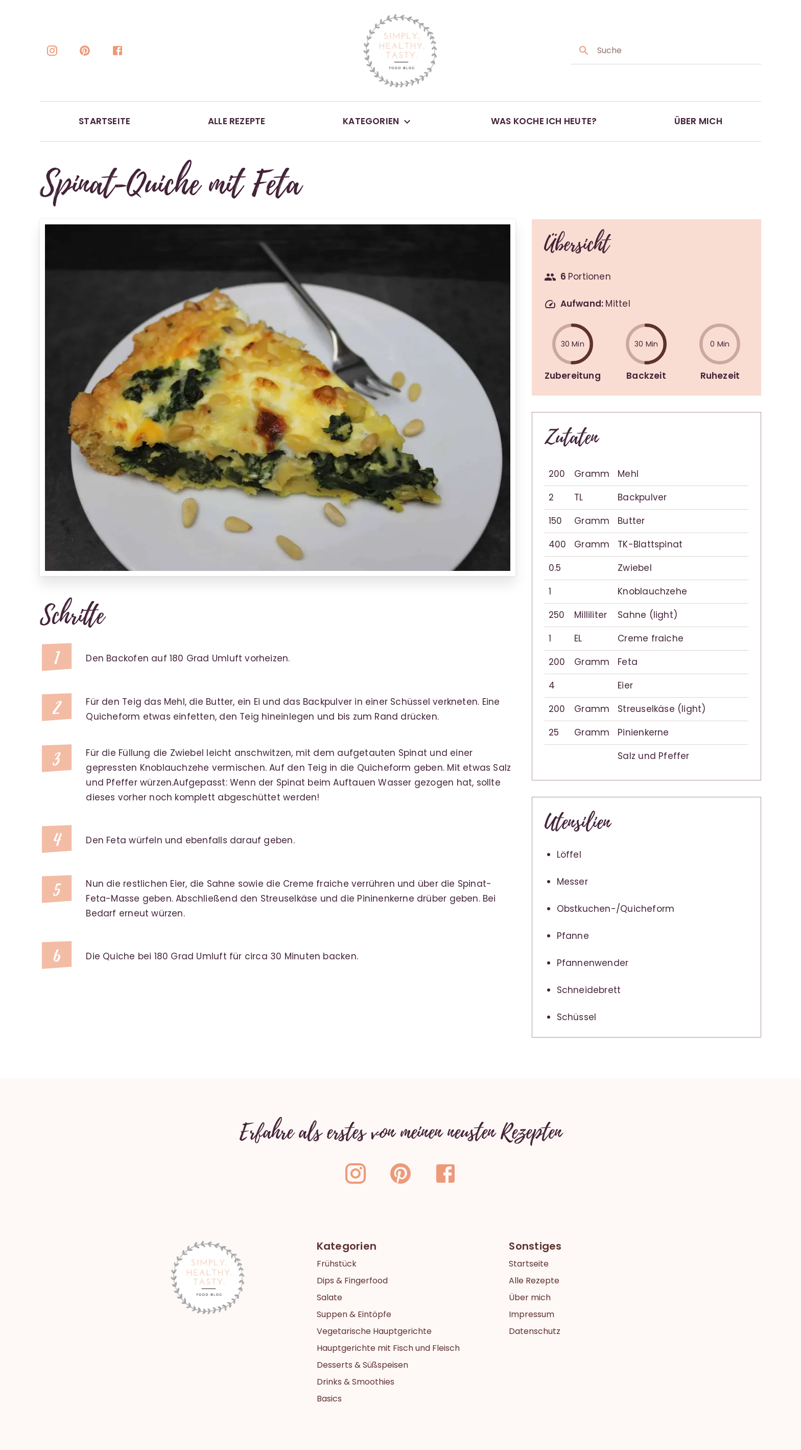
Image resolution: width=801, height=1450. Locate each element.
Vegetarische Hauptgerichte (374, 1331)
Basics (329, 1399)
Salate (329, 1297)
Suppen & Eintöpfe (354, 1314)
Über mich (530, 1297)
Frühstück (337, 1264)
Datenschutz (534, 1331)
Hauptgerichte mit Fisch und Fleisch (388, 1348)
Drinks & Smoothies (355, 1382)
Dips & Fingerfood (352, 1280)
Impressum (531, 1314)
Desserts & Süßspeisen (362, 1365)
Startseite (529, 1264)
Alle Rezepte (534, 1280)
